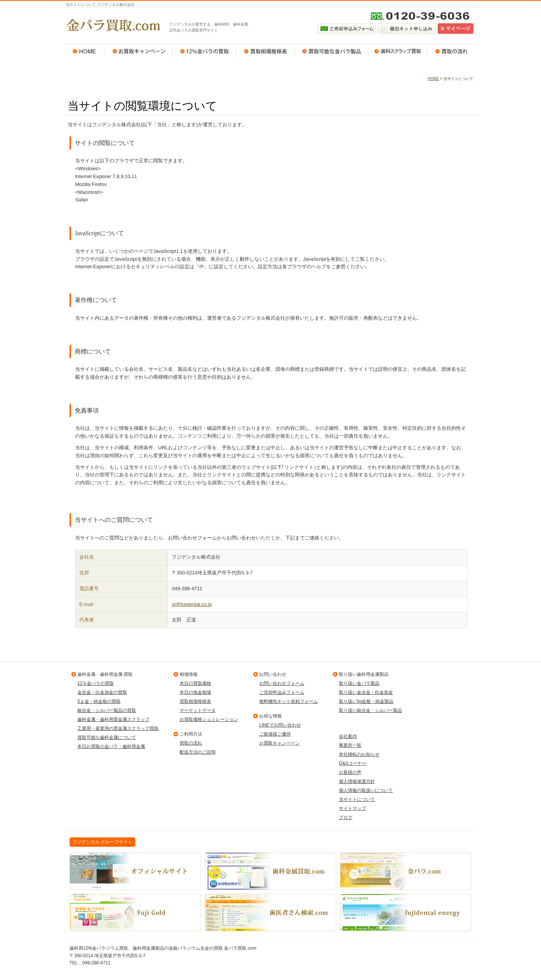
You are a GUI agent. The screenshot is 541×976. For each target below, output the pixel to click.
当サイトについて (357, 799)
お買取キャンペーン (138, 51)
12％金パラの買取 (204, 51)
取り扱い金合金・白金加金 (366, 692)
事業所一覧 (350, 745)
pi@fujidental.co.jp (192, 604)
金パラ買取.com (113, 25)
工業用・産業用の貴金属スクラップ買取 (118, 728)
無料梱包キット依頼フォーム (288, 701)
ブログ (345, 817)
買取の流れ (452, 51)
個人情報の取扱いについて (366, 790)
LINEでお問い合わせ (280, 725)
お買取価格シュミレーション (209, 719)
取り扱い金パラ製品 (359, 683)
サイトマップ (352, 808)
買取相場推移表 (265, 51)
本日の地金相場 (195, 692)
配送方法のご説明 (198, 752)
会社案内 (348, 736)
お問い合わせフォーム (281, 683)
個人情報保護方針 (357, 781)
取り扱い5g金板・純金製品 (366, 701)
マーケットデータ (198, 710)
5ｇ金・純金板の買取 (99, 701)
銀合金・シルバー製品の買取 (106, 710)
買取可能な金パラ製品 (331, 51)
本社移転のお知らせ (359, 754)
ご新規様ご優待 (275, 734)
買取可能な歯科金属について (106, 737)
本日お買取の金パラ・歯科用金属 (111, 746)
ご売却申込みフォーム (281, 692)
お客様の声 (350, 772)
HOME (84, 51)
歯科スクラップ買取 (397, 51)
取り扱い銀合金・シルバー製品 (370, 710)
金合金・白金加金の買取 (102, 692)
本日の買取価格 (195, 683)
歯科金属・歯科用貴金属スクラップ (113, 719)
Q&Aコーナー (352, 763)
